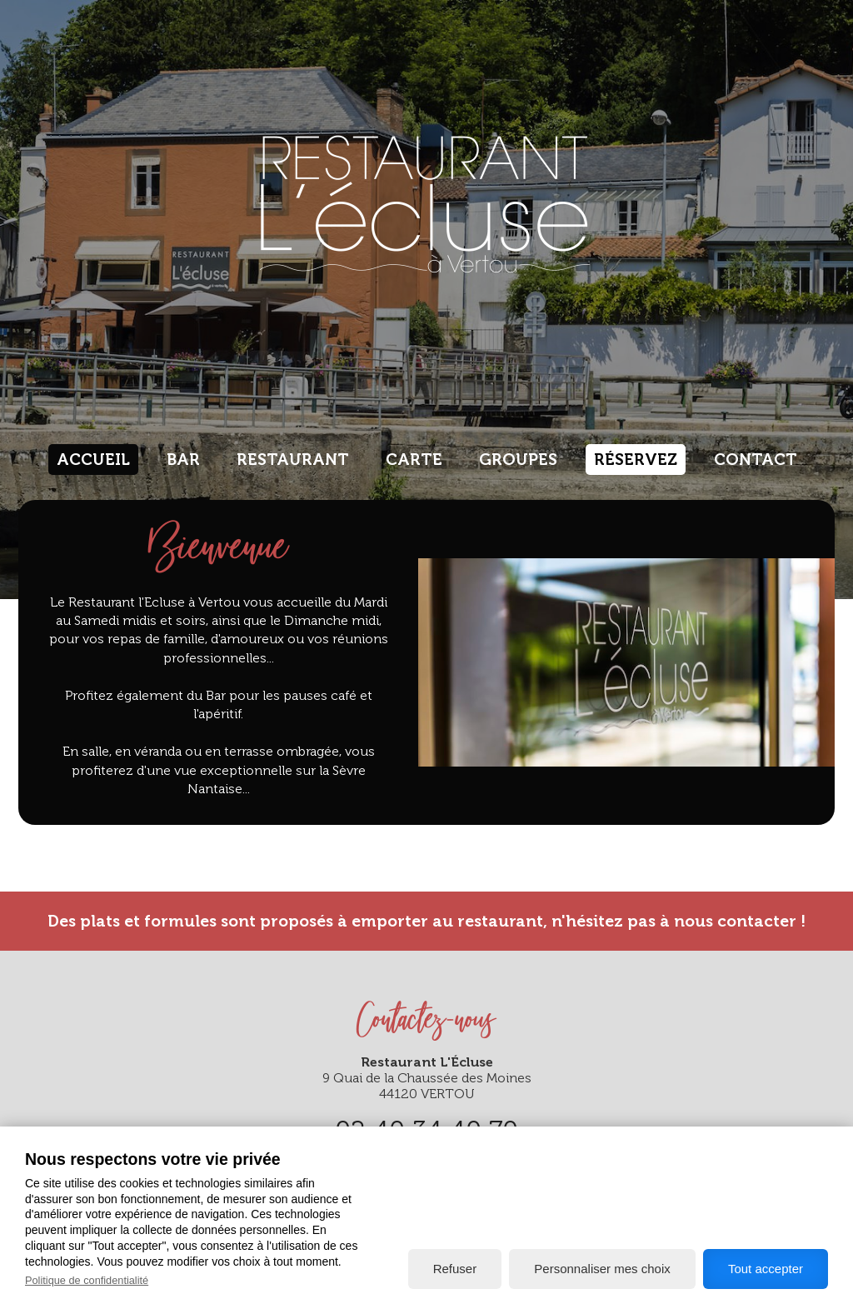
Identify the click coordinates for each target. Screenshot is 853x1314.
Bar (183, 459)
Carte (414, 459)
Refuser (455, 1269)
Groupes (518, 459)
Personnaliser (602, 1269)
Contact (755, 459)
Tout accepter (765, 1269)
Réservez (635, 459)
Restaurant (293, 459)
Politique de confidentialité (86, 1280)
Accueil (93, 459)
